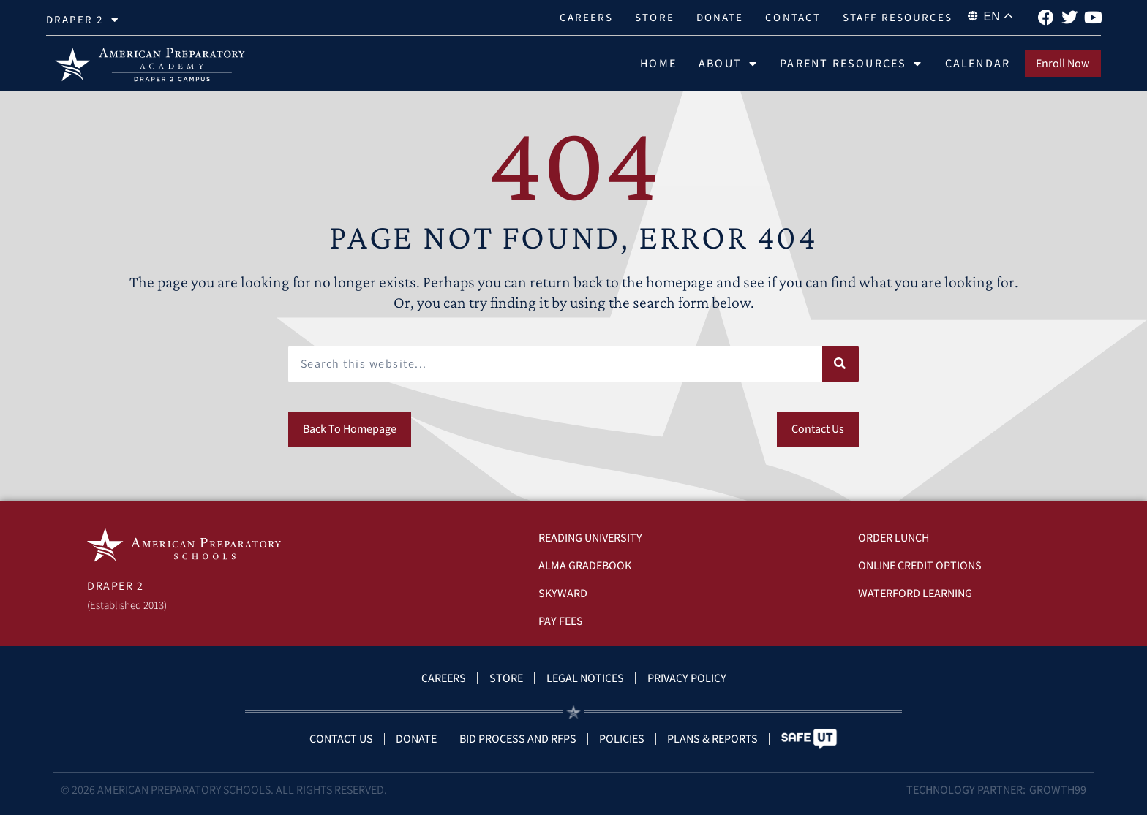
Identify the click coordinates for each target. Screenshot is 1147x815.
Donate (720, 17)
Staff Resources (898, 17)
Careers (587, 17)
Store (654, 17)
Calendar (978, 63)
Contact (793, 17)
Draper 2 (82, 20)
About (728, 63)
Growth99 (1057, 789)
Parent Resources (851, 63)
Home (658, 63)
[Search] (840, 364)
